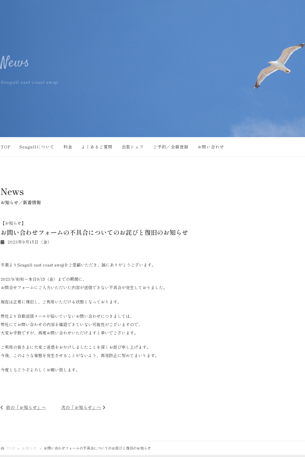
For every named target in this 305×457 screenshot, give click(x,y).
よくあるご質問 (97, 147)
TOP (5, 147)
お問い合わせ (210, 147)
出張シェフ (133, 147)
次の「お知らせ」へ (81, 407)
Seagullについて (37, 147)
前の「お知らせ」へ (26, 407)
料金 (67, 147)
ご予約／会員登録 (171, 147)
